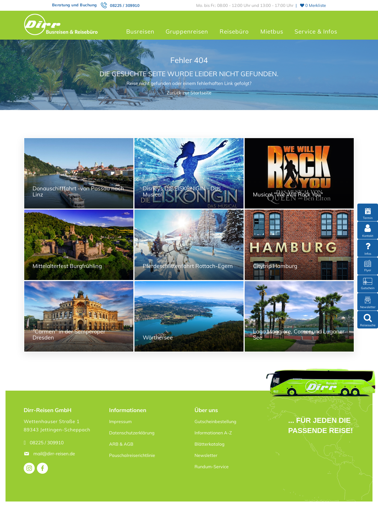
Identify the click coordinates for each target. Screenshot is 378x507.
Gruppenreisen (187, 31)
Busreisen (140, 31)
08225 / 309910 (124, 5)
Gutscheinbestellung (215, 421)
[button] (12, 495)
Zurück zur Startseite (189, 92)
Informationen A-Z (213, 432)
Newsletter (206, 455)
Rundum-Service (212, 466)
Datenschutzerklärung (132, 432)
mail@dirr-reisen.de (54, 453)
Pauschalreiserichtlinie (132, 455)
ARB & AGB (121, 444)
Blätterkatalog (210, 444)
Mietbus (271, 31)
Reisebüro (234, 31)
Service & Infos (316, 31)
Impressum (120, 421)
